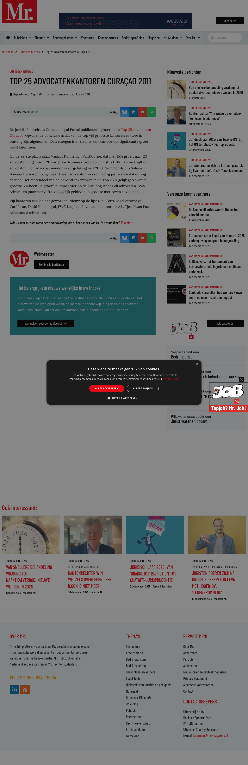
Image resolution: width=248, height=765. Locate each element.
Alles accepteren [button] (107, 388)
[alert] (124, 382)
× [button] (197, 364)
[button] (123, 398)
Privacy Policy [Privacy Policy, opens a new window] (170, 379)
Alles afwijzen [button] (143, 388)
